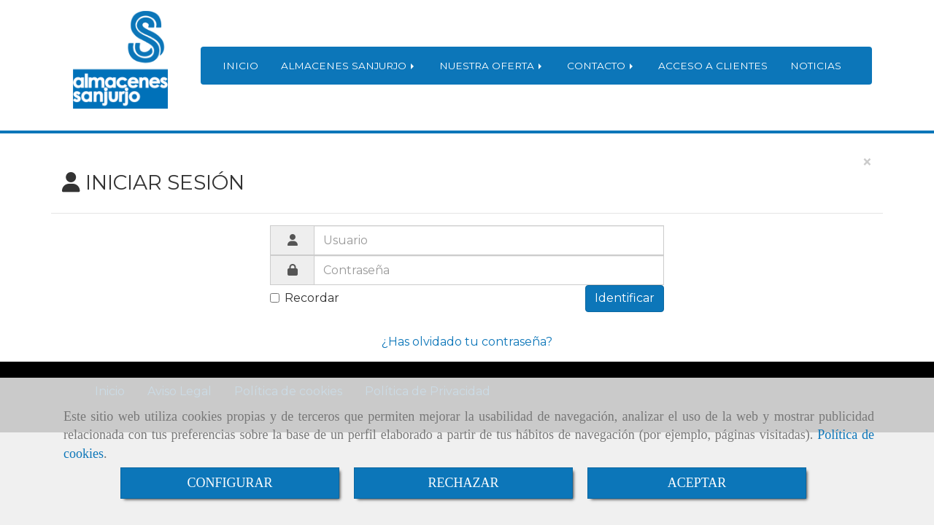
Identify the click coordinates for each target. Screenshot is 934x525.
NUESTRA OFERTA (491, 65)
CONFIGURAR (229, 482)
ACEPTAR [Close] (697, 482)
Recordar (304, 298)
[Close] (867, 162)
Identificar (625, 298)
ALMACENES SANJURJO (349, 65)
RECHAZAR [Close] (463, 482)
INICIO (240, 65)
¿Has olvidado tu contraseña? (467, 342)
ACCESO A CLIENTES (713, 65)
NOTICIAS (815, 65)
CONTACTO (601, 65)
